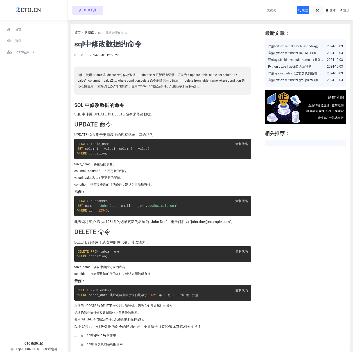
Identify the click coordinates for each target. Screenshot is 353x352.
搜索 (303, 10)
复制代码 (241, 144)
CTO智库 (20, 52)
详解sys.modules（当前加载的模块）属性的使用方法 (305, 73)
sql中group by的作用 (101, 335)
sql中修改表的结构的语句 (105, 344)
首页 (14, 30)
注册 (344, 10)
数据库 (89, 33)
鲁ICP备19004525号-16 (27, 349)
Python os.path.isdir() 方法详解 (290, 66)
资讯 (14, 41)
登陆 (331, 10)
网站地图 (50, 349)
